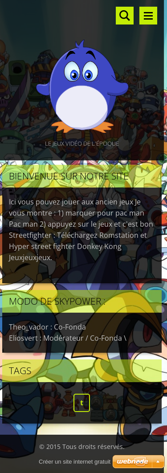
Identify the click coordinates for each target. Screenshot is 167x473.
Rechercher (125, 15)
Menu (148, 15)
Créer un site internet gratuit (74, 461)
